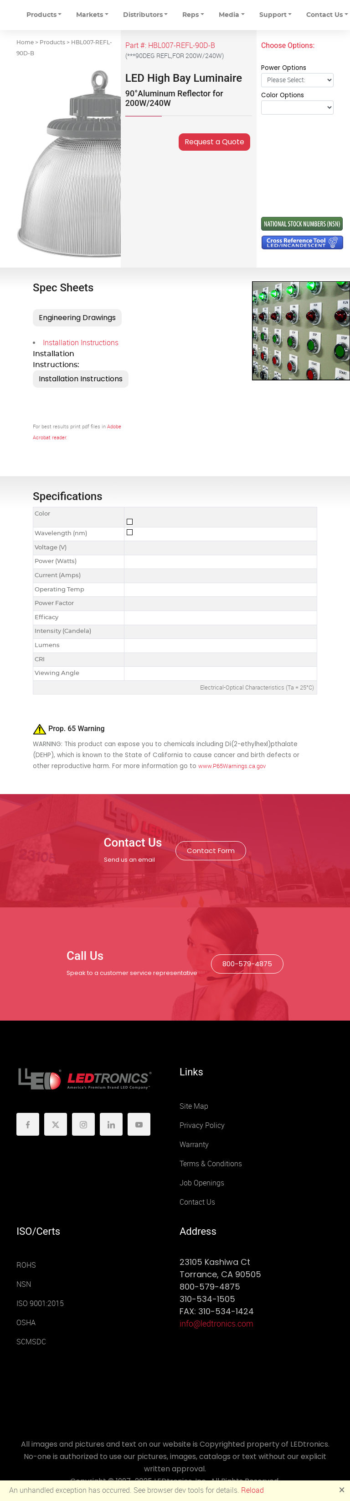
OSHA (26, 1322)
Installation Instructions (80, 342)
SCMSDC (31, 1342)
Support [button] (273, 15)
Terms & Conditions (211, 1163)
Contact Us (197, 1202)
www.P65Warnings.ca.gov (232, 766)
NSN (23, 1284)
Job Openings (202, 1183)
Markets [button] (89, 15)
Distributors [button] (143, 15)
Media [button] (229, 15)
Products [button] (41, 15)
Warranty (194, 1144)
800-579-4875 (247, 964)
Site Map (194, 1106)
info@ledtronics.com (216, 1324)
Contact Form (211, 850)
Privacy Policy (202, 1125)
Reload (252, 1490)
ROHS (26, 1265)
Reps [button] (190, 15)
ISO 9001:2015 (40, 1303)
